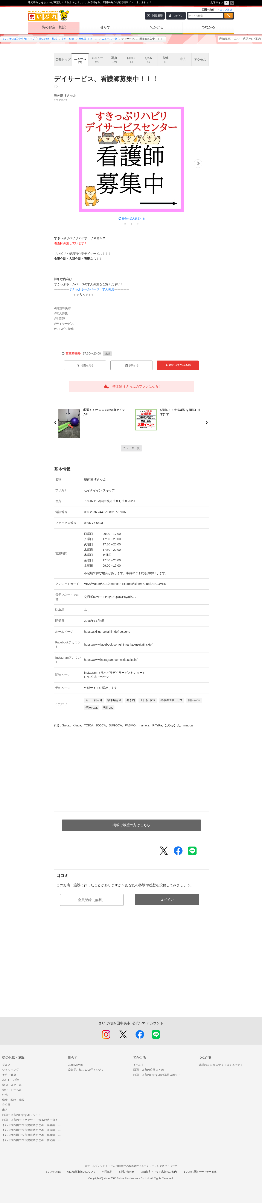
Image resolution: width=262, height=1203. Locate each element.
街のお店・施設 (54, 27)
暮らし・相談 (10, 1079)
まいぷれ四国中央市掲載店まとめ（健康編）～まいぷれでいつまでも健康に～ (32, 1130)
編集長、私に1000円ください (86, 1069)
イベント (138, 1064)
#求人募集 (61, 313)
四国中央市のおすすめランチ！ (21, 1115)
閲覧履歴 (157, 15)
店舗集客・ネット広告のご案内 (240, 39)
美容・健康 (67, 38)
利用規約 (107, 1171)
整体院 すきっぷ (88, 38)
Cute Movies (75, 1064)
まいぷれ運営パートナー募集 (200, 1171)
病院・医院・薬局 (13, 1100)
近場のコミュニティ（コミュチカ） (221, 1064)
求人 (5, 1109)
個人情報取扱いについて (81, 1171)
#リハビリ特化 (64, 329)
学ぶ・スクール (12, 1085)
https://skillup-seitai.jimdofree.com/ (107, 631)
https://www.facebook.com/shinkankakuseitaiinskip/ (118, 644)
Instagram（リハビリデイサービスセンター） (115, 672)
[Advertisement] (131, 970)
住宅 (5, 1094)
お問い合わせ (126, 1171)
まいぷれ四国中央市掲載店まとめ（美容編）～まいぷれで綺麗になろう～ (32, 1125)
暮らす (105, 27)
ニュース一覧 (109, 38)
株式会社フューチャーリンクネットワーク (152, 1165)
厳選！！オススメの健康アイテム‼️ (102, 412)
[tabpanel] (131, 164)
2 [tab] (131, 224)
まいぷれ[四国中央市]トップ (18, 38)
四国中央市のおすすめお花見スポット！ (158, 1074)
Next (198, 163)
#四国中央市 (62, 308)
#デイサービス (64, 323)
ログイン (178, 15)
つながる (208, 27)
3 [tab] (138, 224)
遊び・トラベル (12, 1089)
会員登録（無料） (91, 900)
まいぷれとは (53, 1171)
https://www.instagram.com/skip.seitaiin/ (110, 659)
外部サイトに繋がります (100, 688)
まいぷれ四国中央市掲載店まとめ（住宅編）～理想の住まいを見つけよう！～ (32, 1140)
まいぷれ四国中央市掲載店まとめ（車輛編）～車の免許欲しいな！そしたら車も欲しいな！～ (32, 1135)
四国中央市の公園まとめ (148, 1069)
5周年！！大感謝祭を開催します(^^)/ (183, 412)
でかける (157, 27)
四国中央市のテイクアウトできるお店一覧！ (30, 1119)
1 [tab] (125, 224)
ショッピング (10, 1069)
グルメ (6, 1064)
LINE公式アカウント (98, 677)
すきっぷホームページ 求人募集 (91, 289)
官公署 (6, 1104)
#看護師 (59, 318)
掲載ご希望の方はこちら (131, 825)
